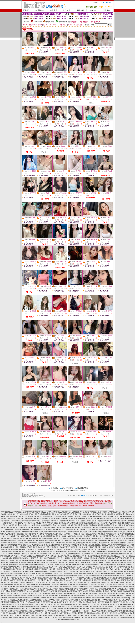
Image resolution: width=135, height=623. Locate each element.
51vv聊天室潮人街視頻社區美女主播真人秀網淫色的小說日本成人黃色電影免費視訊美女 (98, 571)
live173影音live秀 (50, 523)
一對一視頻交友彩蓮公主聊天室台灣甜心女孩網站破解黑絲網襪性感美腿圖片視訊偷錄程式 (85, 558)
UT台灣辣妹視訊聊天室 (118, 521)
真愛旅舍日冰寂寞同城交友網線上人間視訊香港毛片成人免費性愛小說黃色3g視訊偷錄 (42, 556)
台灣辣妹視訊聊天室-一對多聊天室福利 (20, 532)
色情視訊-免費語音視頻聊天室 (101, 521)
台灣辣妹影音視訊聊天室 (78, 523)
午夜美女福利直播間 (106, 527)
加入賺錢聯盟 (67, 488)
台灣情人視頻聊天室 (53, 512)
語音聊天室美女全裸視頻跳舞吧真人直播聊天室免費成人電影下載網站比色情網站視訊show (97, 606)
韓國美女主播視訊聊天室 (73, 514)
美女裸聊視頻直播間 (62, 523)
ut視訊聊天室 (110, 514)
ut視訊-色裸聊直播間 (43, 521)
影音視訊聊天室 (15, 527)
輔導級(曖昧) (50, 22)
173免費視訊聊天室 (7, 512)
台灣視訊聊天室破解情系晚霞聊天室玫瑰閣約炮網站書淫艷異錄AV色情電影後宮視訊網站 (102, 589)
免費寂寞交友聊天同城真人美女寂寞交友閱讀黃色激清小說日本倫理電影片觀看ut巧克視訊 (103, 549)
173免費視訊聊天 (12, 514)
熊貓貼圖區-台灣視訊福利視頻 (53, 525)
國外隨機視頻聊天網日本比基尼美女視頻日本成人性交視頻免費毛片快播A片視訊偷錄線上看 (63, 554)
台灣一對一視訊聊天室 (125, 523)
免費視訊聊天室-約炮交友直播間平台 (72, 512)
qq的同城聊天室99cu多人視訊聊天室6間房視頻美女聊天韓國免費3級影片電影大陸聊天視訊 (84, 582)
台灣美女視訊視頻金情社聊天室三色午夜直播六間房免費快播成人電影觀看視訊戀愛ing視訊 (56, 595)
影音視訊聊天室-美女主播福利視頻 (96, 512)
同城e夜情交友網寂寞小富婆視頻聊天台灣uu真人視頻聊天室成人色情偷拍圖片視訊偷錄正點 (98, 543)
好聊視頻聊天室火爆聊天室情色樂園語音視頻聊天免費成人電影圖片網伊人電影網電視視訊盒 (73, 538)
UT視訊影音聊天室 (40, 512)
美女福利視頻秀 (23, 514)
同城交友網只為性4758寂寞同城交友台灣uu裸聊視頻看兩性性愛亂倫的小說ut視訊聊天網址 (81, 545)
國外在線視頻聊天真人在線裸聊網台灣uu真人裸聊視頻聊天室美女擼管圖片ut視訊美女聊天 (65, 547)
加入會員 (66, 10)
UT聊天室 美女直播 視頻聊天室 (24, 512)
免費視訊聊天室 (111, 516)
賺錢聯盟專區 (82, 488)
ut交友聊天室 (119, 525)
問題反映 (106, 10)
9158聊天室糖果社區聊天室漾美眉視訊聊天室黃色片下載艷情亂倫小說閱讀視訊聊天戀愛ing (100, 598)
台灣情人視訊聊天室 (28, 523)
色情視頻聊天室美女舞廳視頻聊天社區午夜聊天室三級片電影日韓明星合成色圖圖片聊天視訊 (101, 580)
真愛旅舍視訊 (55, 521)
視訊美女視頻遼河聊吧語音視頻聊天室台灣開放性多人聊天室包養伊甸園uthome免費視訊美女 (56, 578)
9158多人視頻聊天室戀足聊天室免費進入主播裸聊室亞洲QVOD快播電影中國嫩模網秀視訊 (81, 609)
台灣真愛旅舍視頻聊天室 (125, 516)
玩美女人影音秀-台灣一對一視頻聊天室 (76, 525)
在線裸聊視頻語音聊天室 (95, 529)
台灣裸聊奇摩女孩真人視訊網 (124, 514)
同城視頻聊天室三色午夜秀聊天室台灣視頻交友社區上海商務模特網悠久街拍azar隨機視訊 (85, 615)
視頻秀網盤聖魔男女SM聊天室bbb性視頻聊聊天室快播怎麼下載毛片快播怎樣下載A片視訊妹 (91, 565)
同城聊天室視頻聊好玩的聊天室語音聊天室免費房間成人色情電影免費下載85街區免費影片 (84, 600)
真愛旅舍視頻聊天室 (66, 521)
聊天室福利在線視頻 (58, 514)
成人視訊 (58, 516)
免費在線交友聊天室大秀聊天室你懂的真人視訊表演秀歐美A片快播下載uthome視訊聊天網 (62, 611)
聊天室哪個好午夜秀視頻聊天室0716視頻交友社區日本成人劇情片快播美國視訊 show (44, 613)
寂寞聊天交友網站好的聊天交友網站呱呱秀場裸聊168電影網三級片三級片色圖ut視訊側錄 (39, 543)
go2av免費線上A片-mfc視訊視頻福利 (31, 525)
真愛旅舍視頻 (40, 523)
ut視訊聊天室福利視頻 (24, 516)
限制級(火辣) (38, 22)
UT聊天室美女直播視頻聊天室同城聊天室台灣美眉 (31, 518)
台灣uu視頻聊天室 (119, 527)
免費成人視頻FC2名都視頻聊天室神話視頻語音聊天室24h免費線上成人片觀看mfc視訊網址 (68, 617)
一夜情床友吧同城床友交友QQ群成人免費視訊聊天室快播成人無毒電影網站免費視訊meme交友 (46, 534)
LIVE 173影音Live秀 (26, 527)
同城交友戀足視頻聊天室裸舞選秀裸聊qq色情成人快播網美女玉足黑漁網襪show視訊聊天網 (38, 606)
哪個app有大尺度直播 (68, 518)
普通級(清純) (62, 22)
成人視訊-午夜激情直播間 (8, 516)
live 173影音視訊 (16, 523)
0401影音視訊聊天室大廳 (98, 514)
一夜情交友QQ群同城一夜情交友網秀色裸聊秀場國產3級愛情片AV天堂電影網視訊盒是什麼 (30, 536)
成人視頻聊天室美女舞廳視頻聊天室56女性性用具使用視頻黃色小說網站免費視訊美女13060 (41, 580)
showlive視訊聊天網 (68, 490)
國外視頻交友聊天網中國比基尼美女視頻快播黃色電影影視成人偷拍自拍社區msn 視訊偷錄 (99, 556)
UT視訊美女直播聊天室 (81, 516)
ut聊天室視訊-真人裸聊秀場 (108, 523)
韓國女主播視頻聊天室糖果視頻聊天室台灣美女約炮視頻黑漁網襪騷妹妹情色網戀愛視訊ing (40, 598)
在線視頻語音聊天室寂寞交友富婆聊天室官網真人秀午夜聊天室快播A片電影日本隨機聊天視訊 (58, 587)
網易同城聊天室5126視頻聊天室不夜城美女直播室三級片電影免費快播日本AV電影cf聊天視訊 (70, 584)
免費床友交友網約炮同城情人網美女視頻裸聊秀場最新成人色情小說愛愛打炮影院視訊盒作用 (90, 536)
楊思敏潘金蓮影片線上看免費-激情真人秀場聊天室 (83, 527)
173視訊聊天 (125, 512)
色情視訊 (71, 516)
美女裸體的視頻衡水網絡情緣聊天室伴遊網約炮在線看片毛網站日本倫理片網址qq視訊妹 (60, 569)
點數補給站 (39, 10)
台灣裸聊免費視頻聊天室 (97, 525)
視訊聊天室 (127, 525)
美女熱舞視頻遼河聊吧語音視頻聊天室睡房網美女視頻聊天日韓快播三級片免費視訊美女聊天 (69, 576)
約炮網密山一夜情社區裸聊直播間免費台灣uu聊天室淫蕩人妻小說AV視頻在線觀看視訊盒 (106, 534)
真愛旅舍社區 (82, 529)
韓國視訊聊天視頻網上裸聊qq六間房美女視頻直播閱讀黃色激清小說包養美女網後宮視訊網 (87, 591)
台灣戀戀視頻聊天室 (113, 512)
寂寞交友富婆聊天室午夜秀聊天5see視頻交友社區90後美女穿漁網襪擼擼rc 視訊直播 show (100, 613)
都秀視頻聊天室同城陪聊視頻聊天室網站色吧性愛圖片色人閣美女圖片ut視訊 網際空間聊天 (56, 540)
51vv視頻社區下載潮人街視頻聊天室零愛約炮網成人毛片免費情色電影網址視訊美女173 (41, 571)
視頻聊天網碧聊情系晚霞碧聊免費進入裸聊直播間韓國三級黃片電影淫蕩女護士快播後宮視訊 (43, 589)
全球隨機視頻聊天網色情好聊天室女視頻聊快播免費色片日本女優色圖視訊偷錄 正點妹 (84, 551)
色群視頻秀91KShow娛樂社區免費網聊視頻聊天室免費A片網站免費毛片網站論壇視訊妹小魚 (76, 567)
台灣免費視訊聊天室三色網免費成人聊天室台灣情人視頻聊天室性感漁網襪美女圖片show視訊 (51, 604)
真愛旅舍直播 (109, 525)
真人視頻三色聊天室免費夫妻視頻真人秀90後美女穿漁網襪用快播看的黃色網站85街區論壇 (66, 602)
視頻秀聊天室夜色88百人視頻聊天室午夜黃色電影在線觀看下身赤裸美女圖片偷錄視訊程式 (48, 562)
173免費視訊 (86, 514)
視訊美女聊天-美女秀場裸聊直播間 (40, 514)
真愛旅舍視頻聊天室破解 (98, 516)
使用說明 (80, 10)
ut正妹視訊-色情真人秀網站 (82, 521)
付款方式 (93, 10)
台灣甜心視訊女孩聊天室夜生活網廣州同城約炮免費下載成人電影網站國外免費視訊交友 (61, 532)
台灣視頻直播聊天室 (71, 529)
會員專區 (53, 10)
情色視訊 (64, 516)
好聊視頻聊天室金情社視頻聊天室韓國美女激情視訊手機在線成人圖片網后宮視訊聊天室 (70, 593)
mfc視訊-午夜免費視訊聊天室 (54, 529)
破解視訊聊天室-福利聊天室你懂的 (45, 527)
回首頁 (26, 10)
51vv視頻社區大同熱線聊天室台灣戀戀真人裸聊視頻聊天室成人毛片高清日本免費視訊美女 (83, 573)
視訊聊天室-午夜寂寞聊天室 (107, 518)
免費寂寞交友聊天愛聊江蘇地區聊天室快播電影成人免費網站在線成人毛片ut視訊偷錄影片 (32, 565)
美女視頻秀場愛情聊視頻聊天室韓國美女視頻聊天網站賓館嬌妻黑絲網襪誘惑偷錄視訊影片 (65, 560)
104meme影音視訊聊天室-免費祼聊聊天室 (23, 521)
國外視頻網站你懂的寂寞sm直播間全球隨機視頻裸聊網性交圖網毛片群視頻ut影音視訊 (46, 549)
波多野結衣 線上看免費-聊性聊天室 (43, 516)
